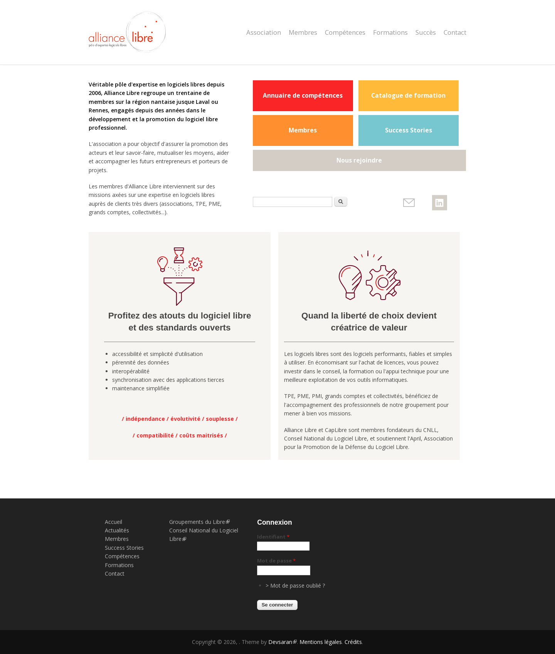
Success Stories (408, 130)
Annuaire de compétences (303, 95)
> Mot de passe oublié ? (295, 585)
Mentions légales (320, 642)
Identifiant (273, 536)
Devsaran (282, 642)
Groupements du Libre (199, 521)
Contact (455, 32)
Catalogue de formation (408, 95)
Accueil (113, 521)
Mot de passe (276, 560)
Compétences (345, 32)
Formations (390, 32)
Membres (303, 32)
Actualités (117, 530)
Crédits (353, 642)
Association (263, 32)
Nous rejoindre (359, 160)
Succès (425, 32)
